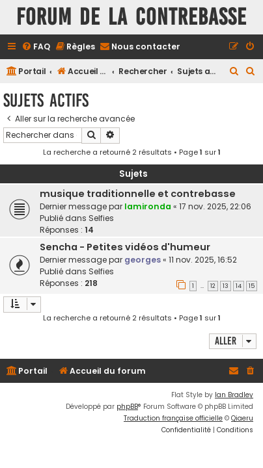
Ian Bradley (234, 395)
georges (142, 259)
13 (225, 286)
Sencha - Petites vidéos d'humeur (125, 247)
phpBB (127, 406)
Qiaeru (242, 418)
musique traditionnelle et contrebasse (138, 193)
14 (239, 286)
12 (212, 286)
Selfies (101, 218)
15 (252, 286)
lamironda (147, 206)
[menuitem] (35, 47)
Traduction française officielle (173, 418)
